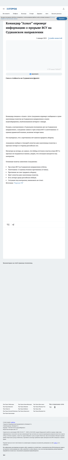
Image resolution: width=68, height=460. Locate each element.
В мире (32, 13)
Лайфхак (15, 13)
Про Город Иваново (23, 406)
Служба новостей (55, 38)
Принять (62, 18)
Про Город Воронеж (8, 406)
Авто (47, 13)
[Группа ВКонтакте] (34, 74)
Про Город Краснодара (8, 413)
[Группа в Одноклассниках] (55, 407)
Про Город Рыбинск (23, 409)
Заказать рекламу (57, 13)
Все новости (6, 13)
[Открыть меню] (4, 9)
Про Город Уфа (37, 409)
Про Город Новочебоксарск (25, 404)
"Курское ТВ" (18, 183)
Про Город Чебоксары (8, 404)
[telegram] (14, 224)
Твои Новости (6, 409)
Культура (23, 13)
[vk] (8, 224)
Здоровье (39, 13)
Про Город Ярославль (38, 404)
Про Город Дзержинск (23, 411)
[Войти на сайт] (63, 9)
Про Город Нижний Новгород (10, 411)
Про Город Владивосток (39, 411)
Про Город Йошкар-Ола (39, 406)
